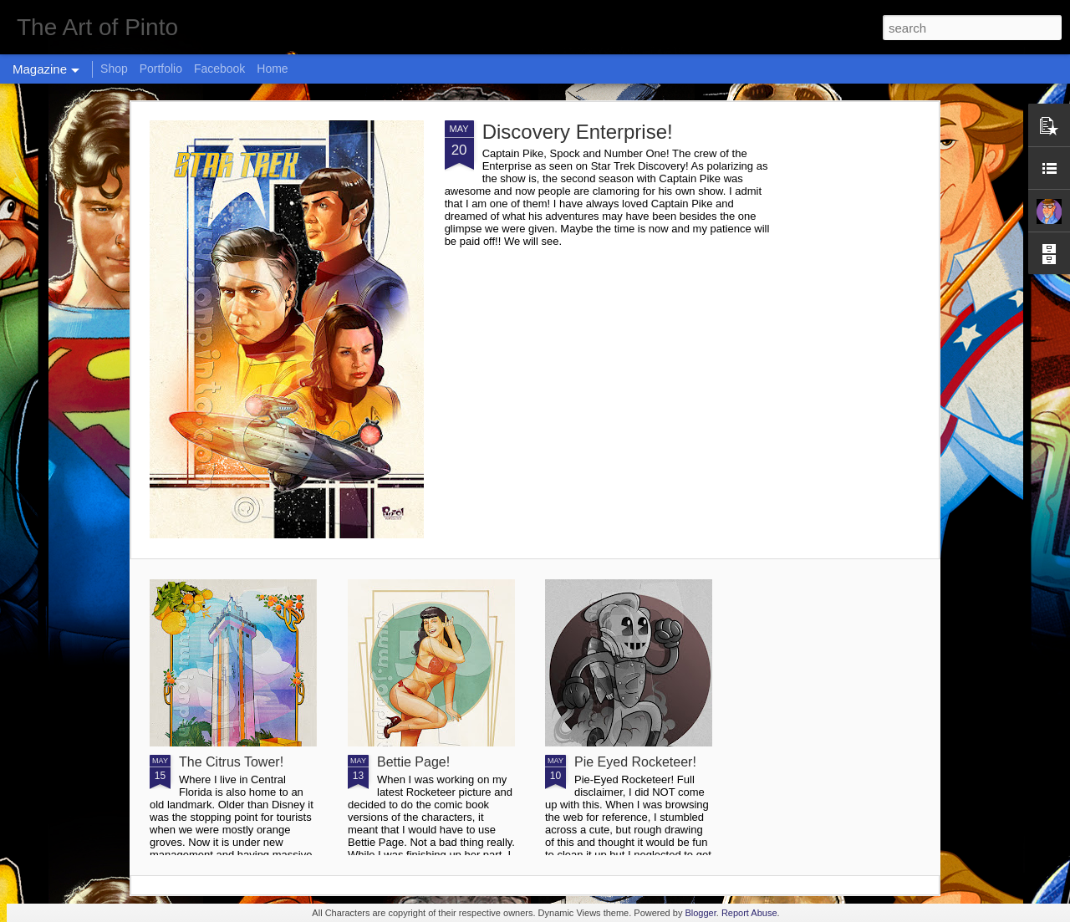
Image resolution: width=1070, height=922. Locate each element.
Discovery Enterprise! (577, 131)
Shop (114, 68)
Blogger (700, 913)
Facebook (219, 68)
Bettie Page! (413, 762)
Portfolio (161, 68)
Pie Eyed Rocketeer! (635, 762)
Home (272, 68)
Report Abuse (749, 913)
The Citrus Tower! (231, 762)
